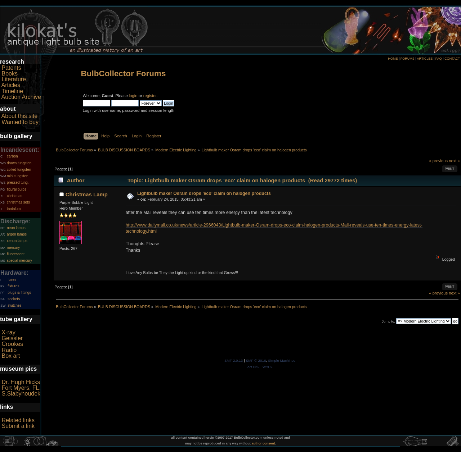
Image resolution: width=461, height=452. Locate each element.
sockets (14, 299)
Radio (9, 350)
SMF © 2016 (256, 360)
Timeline (12, 91)
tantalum (14, 209)
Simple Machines (281, 360)
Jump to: (388, 321)
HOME (393, 58)
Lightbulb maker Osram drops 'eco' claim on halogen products (204, 193)
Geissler (12, 338)
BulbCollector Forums (123, 73)
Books (9, 73)
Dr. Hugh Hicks (20, 382)
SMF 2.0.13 (233, 360)
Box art (10, 356)
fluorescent (15, 254)
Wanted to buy (20, 122)
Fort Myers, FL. (20, 388)
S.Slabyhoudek (20, 394)
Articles (10, 85)
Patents (11, 68)
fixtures (13, 286)
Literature (13, 79)
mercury (13, 248)
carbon (12, 156)
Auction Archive (21, 97)
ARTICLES (425, 58)
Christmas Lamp (87, 194)
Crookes (12, 344)
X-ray (8, 332)
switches (14, 305)
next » (454, 161)
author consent (263, 443)
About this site (19, 116)
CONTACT (452, 58)
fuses (12, 280)
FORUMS (407, 58)
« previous (438, 161)
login (133, 95)
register (150, 95)
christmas (14, 196)
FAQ (438, 58)
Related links (18, 420)
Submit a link (18, 426)
